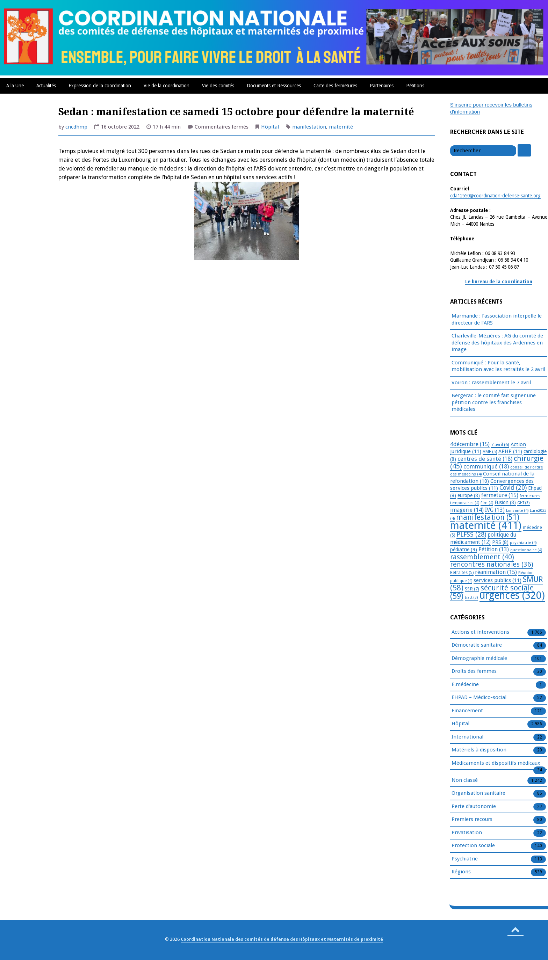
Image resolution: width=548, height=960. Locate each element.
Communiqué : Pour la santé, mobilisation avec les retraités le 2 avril (498, 366)
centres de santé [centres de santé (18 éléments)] (484, 458)
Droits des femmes (474, 671)
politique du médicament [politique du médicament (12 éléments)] (483, 538)
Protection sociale (473, 845)
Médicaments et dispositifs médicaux (496, 763)
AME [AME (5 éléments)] (490, 451)
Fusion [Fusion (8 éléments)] (505, 502)
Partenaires (382, 85)
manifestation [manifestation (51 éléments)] (487, 517)
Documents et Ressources (274, 85)
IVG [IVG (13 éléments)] (495, 510)
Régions (461, 871)
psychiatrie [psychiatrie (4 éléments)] (523, 542)
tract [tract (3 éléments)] (471, 597)
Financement (467, 710)
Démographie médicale (479, 658)
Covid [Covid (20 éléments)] (513, 487)
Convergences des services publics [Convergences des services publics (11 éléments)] (492, 485)
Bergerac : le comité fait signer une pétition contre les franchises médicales (494, 402)
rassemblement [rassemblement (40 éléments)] (482, 557)
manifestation (309, 127)
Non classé (465, 780)
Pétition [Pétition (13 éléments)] (493, 549)
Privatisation (467, 832)
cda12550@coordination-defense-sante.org (495, 195)
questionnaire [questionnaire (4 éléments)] (526, 549)
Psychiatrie (465, 859)
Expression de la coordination (99, 85)
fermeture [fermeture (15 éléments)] (499, 495)
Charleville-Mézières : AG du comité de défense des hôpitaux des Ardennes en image (497, 342)
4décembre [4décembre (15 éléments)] (470, 444)
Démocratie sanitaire (477, 645)
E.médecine (465, 684)
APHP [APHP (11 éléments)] (510, 451)
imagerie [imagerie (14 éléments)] (467, 510)
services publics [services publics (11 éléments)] (497, 580)
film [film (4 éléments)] (487, 502)
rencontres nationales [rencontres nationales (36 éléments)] (491, 564)
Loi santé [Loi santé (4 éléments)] (517, 510)
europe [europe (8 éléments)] (468, 495)
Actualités (46, 85)
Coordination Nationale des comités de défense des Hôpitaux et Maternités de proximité (282, 939)
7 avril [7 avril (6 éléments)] (500, 444)
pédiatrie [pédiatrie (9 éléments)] (463, 549)
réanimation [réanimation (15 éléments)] (496, 572)
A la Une (15, 85)
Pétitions (415, 85)
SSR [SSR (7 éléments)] (472, 588)
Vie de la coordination (166, 85)
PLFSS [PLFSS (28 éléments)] (471, 534)
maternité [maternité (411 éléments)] (485, 525)
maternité (341, 127)
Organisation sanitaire (478, 793)
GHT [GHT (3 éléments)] (523, 503)
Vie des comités (218, 85)
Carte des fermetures (335, 85)
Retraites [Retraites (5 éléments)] (462, 572)
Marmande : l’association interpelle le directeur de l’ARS (497, 319)
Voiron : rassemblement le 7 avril (491, 382)
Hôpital (270, 127)
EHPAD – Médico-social (479, 697)
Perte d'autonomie (474, 806)
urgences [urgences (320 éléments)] (512, 595)
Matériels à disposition (479, 750)
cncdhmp (76, 127)
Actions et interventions (480, 632)
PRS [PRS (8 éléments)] (500, 542)
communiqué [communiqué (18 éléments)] (486, 466)
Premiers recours (472, 819)
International (467, 737)
